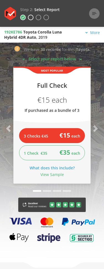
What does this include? (52, 167)
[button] (17, 50)
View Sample (52, 174)
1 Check (52, 152)
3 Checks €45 (52, 135)
